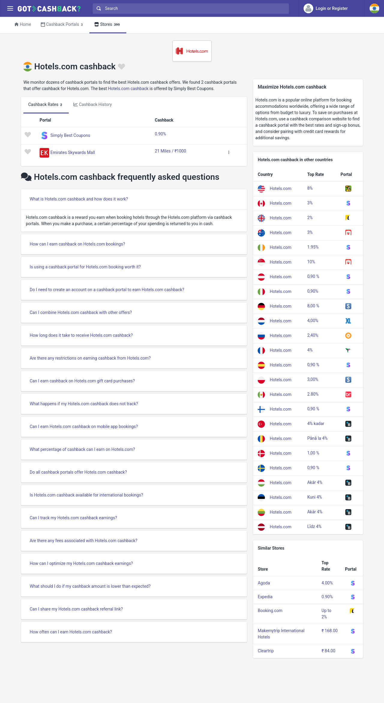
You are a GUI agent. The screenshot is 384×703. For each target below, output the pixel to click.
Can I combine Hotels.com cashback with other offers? (81, 312)
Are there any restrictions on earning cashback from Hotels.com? (90, 358)
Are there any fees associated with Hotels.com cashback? (83, 540)
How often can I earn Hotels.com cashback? (71, 631)
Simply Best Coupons (70, 135)
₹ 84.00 (328, 650)
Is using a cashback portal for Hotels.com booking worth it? (85, 266)
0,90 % (313, 276)
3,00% (312, 379)
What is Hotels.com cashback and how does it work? (79, 199)
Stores (108, 25)
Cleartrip (266, 650)
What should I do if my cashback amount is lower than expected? (90, 586)
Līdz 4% (314, 526)
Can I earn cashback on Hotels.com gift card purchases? (82, 381)
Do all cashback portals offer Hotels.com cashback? (78, 472)
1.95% (313, 247)
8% (310, 188)
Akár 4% (314, 482)
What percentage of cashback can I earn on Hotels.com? (82, 449)
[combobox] (189, 9)
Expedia (265, 596)
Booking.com (270, 610)
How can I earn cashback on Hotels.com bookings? (77, 244)
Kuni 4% (314, 497)
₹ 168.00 (330, 630)
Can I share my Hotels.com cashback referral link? (76, 609)
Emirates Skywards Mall (72, 152)
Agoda (264, 583)
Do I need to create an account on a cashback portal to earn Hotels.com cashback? (107, 289)
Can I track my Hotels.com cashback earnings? (73, 517)
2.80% (313, 394)
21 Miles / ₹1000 (170, 151)
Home (22, 24)
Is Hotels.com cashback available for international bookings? (86, 495)
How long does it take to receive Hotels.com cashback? (81, 335)
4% (310, 350)
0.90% (160, 133)
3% (310, 203)
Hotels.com (280, 188)
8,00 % (313, 305)
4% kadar (315, 423)
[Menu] (10, 8)
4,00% (312, 320)
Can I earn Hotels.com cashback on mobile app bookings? (84, 426)
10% (311, 261)
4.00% (327, 583)
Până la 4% (317, 438)
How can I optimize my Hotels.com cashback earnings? (81, 563)
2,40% (312, 335)
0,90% (312, 291)
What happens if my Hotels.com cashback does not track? (84, 403)
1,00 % (313, 453)
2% (310, 217)
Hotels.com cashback (128, 88)
